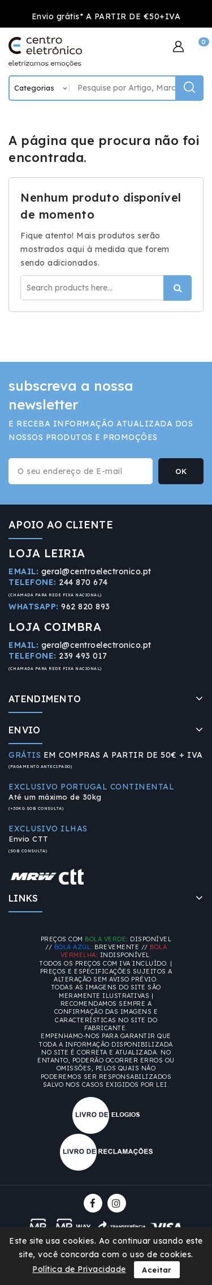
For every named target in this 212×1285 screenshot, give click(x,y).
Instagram (118, 1203)
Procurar (177, 288)
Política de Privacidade (79, 1269)
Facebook (94, 1203)
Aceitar (157, 1269)
